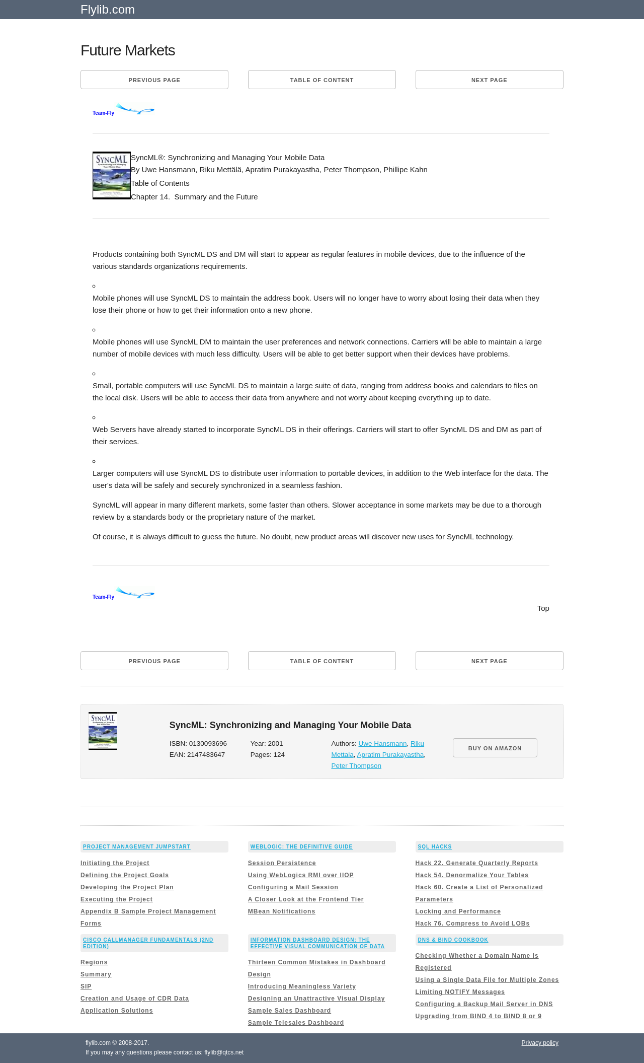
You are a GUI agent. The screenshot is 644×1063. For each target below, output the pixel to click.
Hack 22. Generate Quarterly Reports (477, 863)
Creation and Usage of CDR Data (134, 998)
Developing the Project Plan (127, 887)
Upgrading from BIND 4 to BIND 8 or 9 (479, 1016)
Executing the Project (116, 899)
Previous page (155, 80)
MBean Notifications (281, 911)
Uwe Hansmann (383, 743)
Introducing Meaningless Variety (302, 986)
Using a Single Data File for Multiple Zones (487, 979)
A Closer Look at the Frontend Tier (306, 899)
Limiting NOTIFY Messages (460, 992)
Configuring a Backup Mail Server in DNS (484, 1004)
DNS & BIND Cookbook (453, 940)
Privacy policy (540, 1042)
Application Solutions (116, 1010)
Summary (96, 974)
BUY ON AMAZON (495, 748)
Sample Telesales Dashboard (296, 1022)
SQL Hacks (435, 846)
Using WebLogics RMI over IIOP (301, 875)
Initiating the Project (114, 863)
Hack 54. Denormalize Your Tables (472, 875)
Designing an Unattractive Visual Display (316, 998)
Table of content (322, 80)
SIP (86, 986)
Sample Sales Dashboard (289, 1010)
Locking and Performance (458, 911)
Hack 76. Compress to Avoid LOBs (473, 923)
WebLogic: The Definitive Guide (302, 846)
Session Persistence (282, 863)
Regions (94, 962)
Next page (489, 80)
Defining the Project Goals (124, 875)
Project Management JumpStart (137, 846)
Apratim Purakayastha (390, 754)
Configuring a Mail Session (293, 887)
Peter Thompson (356, 765)
